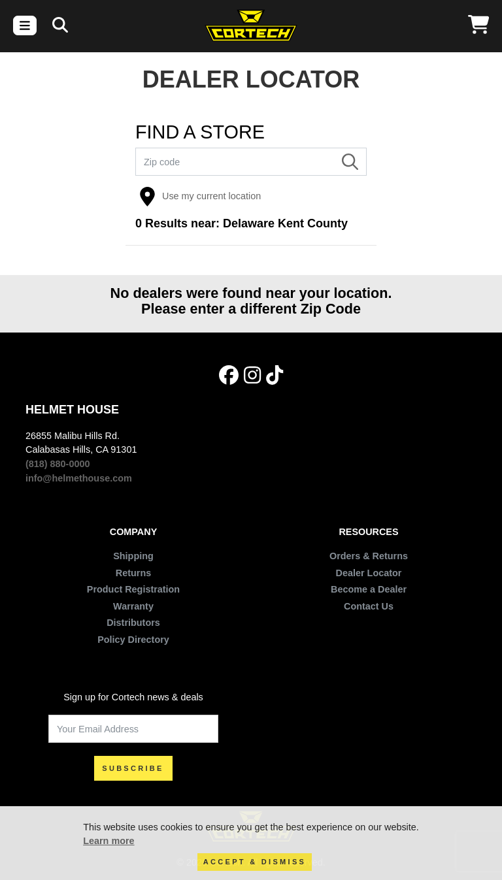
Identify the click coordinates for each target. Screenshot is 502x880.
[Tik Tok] (274, 376)
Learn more (108, 841)
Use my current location (200, 196)
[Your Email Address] (133, 729)
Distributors (133, 622)
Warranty (133, 606)
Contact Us (368, 606)
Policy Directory (133, 639)
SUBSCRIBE (133, 768)
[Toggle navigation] (25, 25)
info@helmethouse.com (78, 478)
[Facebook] (229, 376)
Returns (133, 573)
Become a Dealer (369, 589)
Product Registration (133, 589)
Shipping (133, 556)
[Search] (60, 25)
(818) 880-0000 (57, 464)
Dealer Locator (369, 573)
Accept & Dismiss (254, 862)
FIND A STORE (200, 132)
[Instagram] (252, 376)
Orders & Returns (368, 556)
